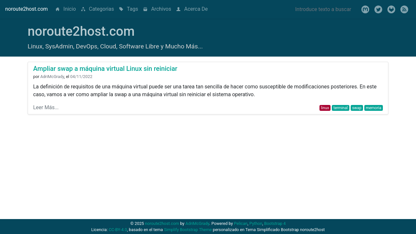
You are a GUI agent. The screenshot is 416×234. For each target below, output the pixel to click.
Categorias (97, 9)
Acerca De (192, 9)
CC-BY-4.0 (118, 229)
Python (255, 223)
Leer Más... (46, 107)
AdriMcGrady (197, 223)
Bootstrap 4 (275, 223)
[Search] (323, 9)
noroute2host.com (26, 9)
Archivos (157, 9)
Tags (128, 9)
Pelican (241, 223)
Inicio (67, 8)
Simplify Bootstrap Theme (188, 229)
